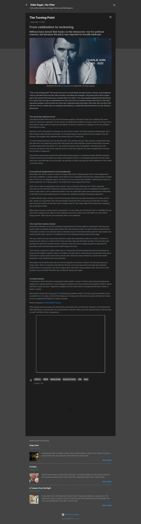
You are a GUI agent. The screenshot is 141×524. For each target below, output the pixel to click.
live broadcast (66, 86)
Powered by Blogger (70, 514)
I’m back (32, 467)
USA (79, 379)
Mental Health (55, 379)
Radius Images (75, 518)
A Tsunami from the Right (40, 488)
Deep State (34, 445)
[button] (110, 17)
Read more (107, 460)
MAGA (45, 379)
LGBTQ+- (37, 379)
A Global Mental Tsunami (52, 303)
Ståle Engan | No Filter (42, 4)
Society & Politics (69, 379)
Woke (86, 379)
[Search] (114, 5)
